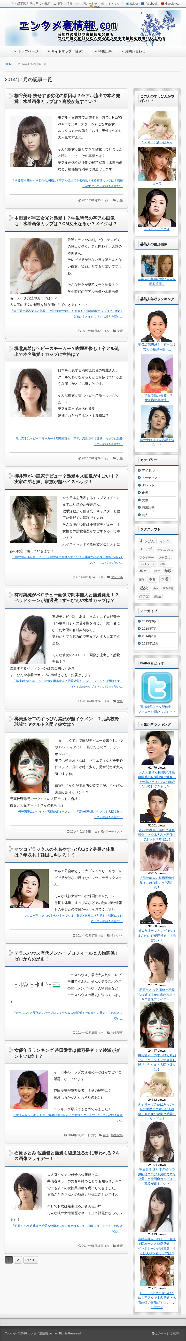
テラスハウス (165, 549)
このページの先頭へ (166, 1333)
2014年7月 (149, 628)
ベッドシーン (147, 563)
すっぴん (147, 541)
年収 (168, 571)
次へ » (31, 1260)
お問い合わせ (135, 51)
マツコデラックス (157, 229)
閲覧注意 (168, 588)
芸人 (145, 515)
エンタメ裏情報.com (41, 1333)
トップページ (28, 51)
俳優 (120, 1245)
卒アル (145, 571)
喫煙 (157, 571)
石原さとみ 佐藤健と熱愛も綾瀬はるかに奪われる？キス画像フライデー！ (157, 994)
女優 (120, 200)
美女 (156, 588)
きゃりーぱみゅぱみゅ (157, 142)
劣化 (162, 563)
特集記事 (105, 51)
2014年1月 (149, 636)
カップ (146, 549)
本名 (152, 579)
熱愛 (144, 587)
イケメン (165, 541)
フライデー (146, 557)
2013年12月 (150, 643)
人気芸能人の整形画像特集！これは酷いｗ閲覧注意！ (157, 882)
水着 (165, 579)
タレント (117, 935)
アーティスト (114, 831)
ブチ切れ (164, 557)
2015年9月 (149, 621)
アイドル (117, 577)
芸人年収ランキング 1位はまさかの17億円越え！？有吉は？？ (157, 935)
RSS (97, 7)
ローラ (157, 183)
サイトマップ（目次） (68, 51)
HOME (9, 64)
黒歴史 (158, 596)
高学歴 (144, 596)
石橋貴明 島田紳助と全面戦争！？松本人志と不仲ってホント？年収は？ (157, 834)
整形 (141, 579)
